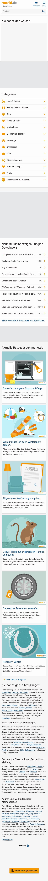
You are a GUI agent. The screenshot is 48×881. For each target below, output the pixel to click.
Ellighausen (6, 821)
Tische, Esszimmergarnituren (12, 710)
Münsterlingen (34, 819)
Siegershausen (34, 814)
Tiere (9, 114)
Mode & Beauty (13, 121)
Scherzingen (25, 821)
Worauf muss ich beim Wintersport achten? (22, 443)
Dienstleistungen (14, 160)
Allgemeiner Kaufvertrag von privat (21, 498)
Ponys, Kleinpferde (34, 745)
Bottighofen (14, 814)
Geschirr (15, 692)
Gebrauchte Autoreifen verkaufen (20, 608)
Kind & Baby (12, 127)
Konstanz (27, 816)
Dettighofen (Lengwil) (10, 819)
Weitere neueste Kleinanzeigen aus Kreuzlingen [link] (23, 320)
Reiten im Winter (12, 661)
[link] (9, 2)
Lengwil (35, 816)
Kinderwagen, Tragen (9, 705)
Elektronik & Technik (16, 134)
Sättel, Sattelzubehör (27, 750)
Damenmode (40, 779)
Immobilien (12, 147)
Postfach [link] (36, 6)
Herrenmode (10, 782)
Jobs (9, 153)
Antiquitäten (6, 692)
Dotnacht (39, 811)
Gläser (40, 766)
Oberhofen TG (17, 816)
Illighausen (30, 811)
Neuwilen (5, 814)
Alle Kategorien (7, 839)
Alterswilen (23, 819)
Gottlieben (15, 821)
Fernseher (33, 772)
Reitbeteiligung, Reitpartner (23, 742)
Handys (35, 769)
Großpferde (15, 745)
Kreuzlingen (6, 718)
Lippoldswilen (20, 811)
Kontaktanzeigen (14, 166)
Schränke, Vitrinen (25, 708)
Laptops (22, 772)
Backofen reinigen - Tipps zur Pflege (22, 388)
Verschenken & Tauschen (18, 180)
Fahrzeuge (11, 140)
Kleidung (32, 705)
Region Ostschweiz (37, 824)
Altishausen (6, 816)
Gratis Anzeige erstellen (26, 870)
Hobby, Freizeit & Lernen (17, 107)
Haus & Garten (13, 101)
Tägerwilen (24, 814)
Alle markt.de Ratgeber (15, 679)
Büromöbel (24, 692)
